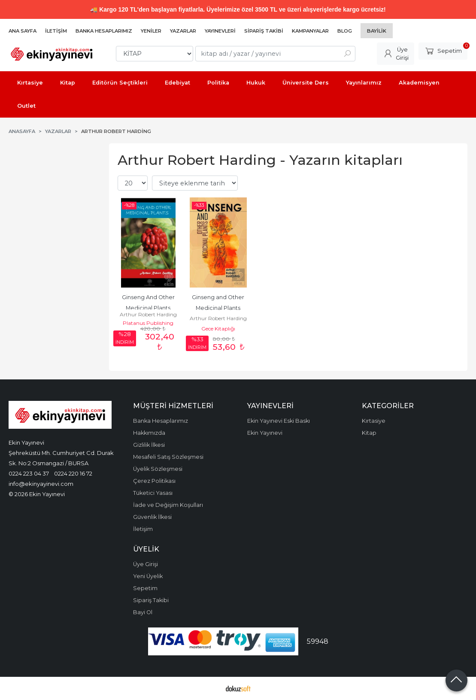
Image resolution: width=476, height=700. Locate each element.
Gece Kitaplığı (218, 328)
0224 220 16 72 (73, 473)
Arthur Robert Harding (148, 314)
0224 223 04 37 (29, 473)
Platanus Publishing (148, 323)
